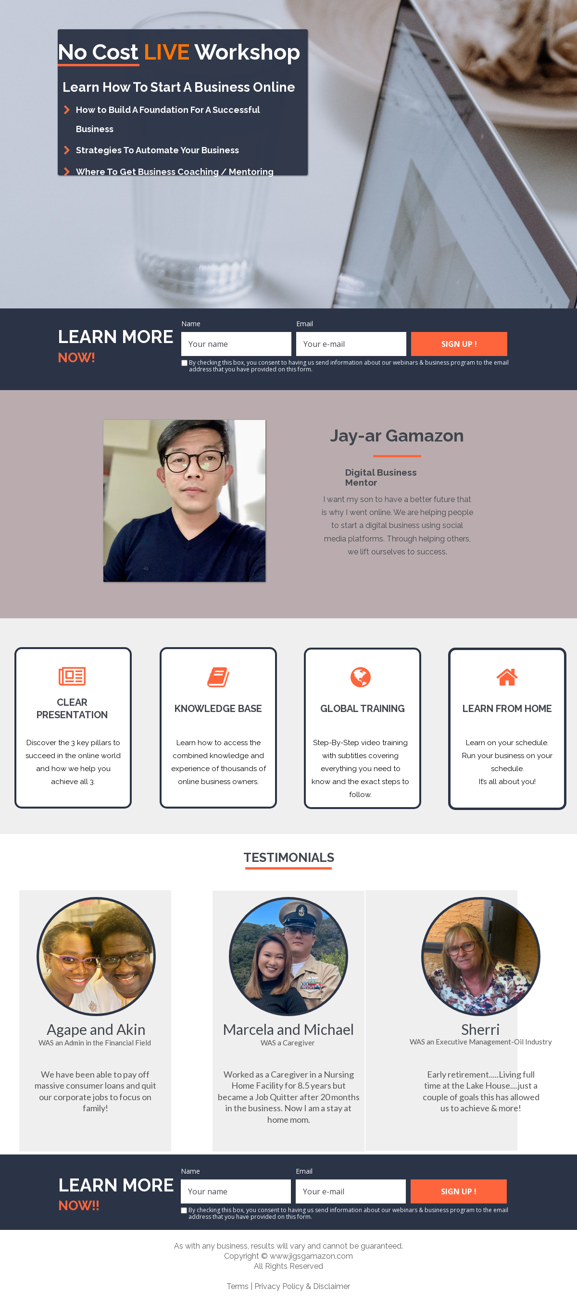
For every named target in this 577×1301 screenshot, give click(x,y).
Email (304, 323)
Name (191, 323)
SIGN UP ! (459, 344)
